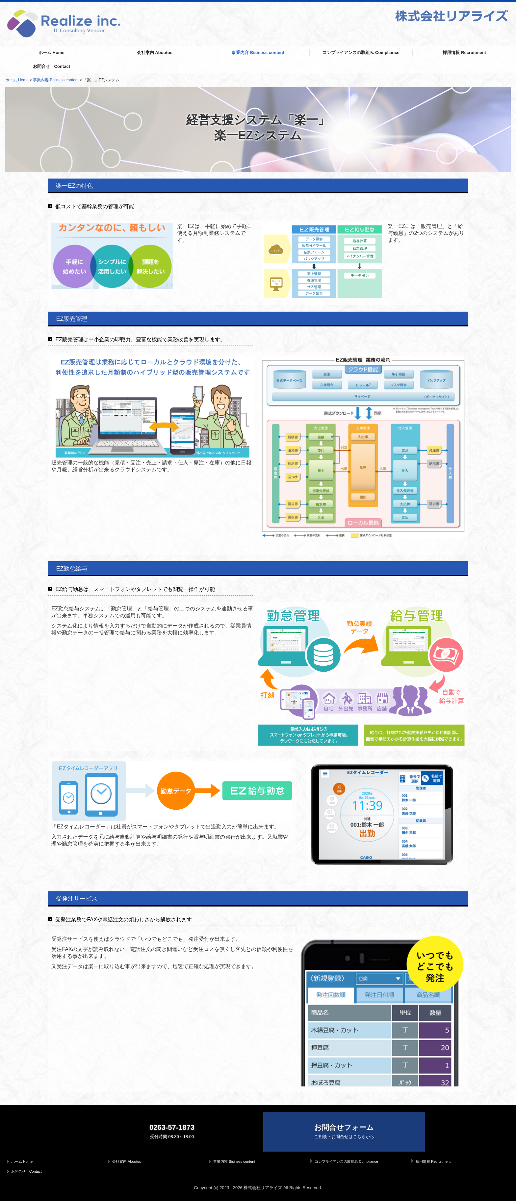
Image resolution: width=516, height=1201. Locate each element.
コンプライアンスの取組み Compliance (360, 52)
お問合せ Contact (51, 66)
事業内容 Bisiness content (258, 52)
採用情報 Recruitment (464, 52)
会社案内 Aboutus (154, 52)
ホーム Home (51, 52)
